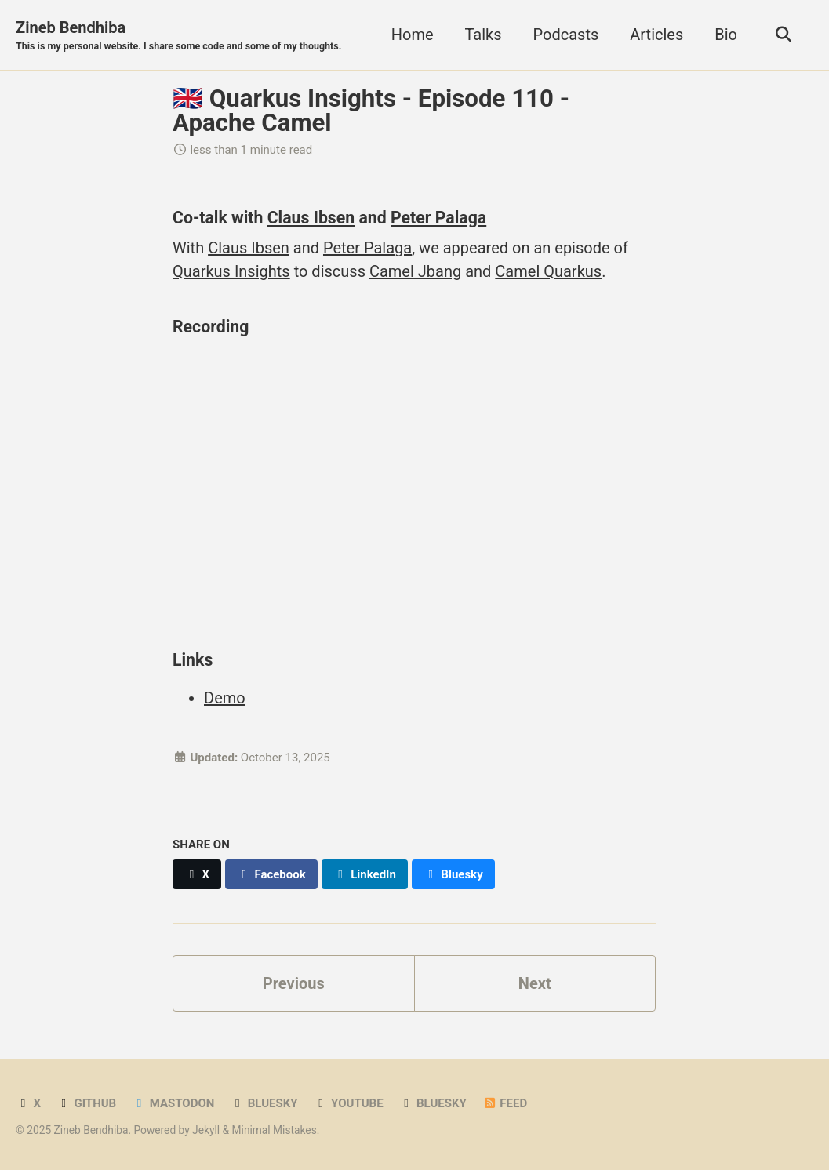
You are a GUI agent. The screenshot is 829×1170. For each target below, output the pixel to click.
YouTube (349, 1103)
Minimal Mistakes (274, 1130)
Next (534, 983)
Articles (656, 34)
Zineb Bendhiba (178, 36)
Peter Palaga (438, 217)
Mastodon (173, 1103)
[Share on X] (197, 874)
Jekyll (206, 1130)
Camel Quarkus (548, 271)
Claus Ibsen (311, 217)
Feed (504, 1103)
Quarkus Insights (231, 271)
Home (412, 34)
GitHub (86, 1103)
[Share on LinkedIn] (365, 874)
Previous (294, 983)
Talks (483, 34)
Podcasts (566, 34)
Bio (725, 34)
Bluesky (263, 1103)
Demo (224, 698)
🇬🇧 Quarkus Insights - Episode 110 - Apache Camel (371, 110)
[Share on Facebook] (271, 874)
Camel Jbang (415, 271)
